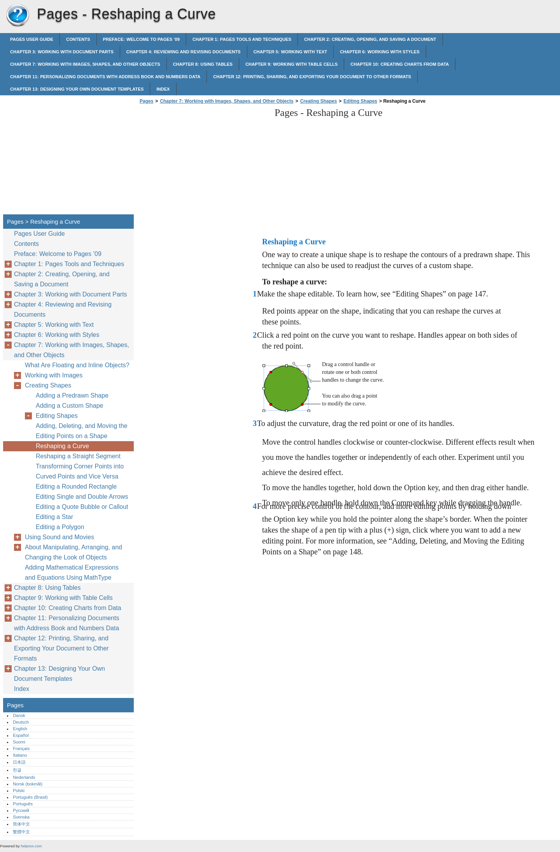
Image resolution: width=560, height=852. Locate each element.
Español (20, 735)
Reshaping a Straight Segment (78, 456)
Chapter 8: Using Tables (203, 64)
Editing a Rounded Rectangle (76, 486)
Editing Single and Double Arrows (82, 496)
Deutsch (21, 722)
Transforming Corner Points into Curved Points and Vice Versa (80, 471)
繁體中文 (21, 831)
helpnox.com (31, 846)
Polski (18, 790)
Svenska (21, 817)
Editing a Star (54, 517)
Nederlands (24, 777)
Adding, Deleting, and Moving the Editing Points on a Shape (82, 430)
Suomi (19, 742)
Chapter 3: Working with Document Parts (62, 51)
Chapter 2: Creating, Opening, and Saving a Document (370, 39)
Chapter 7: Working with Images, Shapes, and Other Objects (85, 64)
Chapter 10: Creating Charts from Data (399, 64)
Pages (17, 15)
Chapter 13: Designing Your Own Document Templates (77, 89)
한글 (17, 770)
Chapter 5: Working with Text (290, 51)
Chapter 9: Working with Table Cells (291, 64)
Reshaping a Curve (62, 446)
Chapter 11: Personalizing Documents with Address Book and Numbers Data (105, 76)
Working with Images (53, 375)
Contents (78, 39)
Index (163, 89)
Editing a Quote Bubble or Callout (82, 506)
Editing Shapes (360, 101)
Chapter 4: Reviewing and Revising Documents (183, 51)
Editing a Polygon (60, 527)
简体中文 (21, 824)
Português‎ (23, 803)
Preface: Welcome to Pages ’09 (141, 39)
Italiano (20, 755)
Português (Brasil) (30, 797)
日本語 (19, 762)
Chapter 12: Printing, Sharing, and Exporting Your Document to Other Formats (312, 76)
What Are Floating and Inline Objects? (77, 365)
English (20, 728)
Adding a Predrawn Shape (72, 395)
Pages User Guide (31, 39)
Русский (21, 810)
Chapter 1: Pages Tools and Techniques (241, 39)
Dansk (19, 715)
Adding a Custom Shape (69, 405)
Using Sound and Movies (59, 537)
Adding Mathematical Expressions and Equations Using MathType (72, 572)
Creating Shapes (318, 101)
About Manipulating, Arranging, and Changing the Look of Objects (73, 552)
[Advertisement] (203, 161)
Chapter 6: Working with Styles (380, 51)
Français (21, 748)
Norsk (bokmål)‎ (27, 784)
